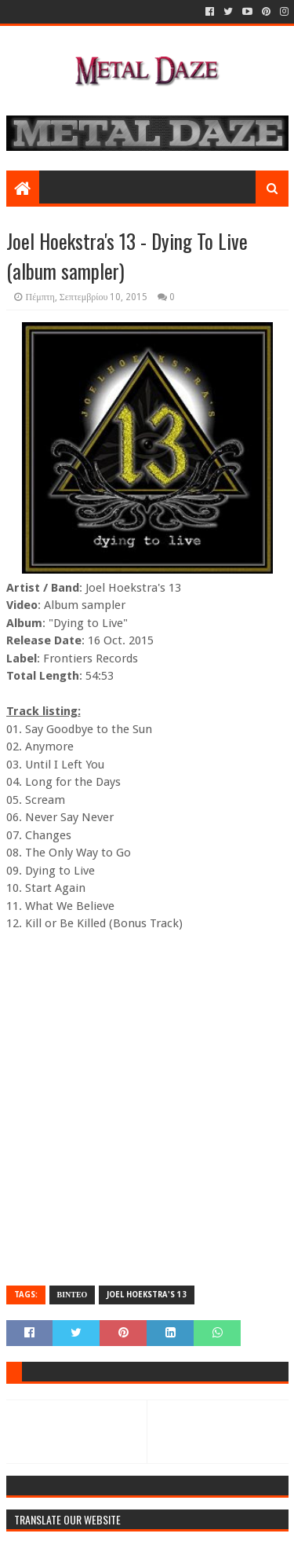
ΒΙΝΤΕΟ (72, 1294)
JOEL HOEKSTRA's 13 (147, 1294)
